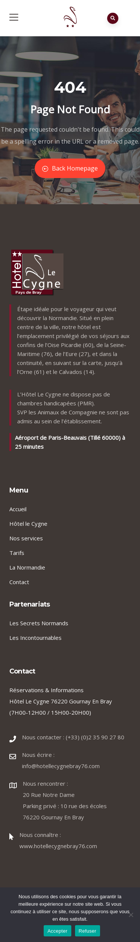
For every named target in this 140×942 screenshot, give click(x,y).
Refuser (87, 931)
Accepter (57, 931)
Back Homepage (70, 168)
